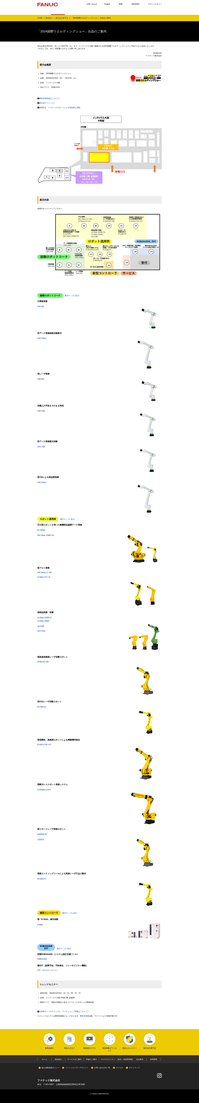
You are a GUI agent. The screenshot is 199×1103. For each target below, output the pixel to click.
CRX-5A (40, 307)
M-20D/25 (41, 707)
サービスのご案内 (74, 1059)
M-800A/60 (42, 834)
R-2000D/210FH (44, 790)
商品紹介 (49, 18)
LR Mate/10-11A (43, 577)
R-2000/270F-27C (44, 745)
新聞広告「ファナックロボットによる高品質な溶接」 (59, 108)
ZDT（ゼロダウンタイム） (47, 970)
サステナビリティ (108, 1059)
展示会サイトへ (44, 103)
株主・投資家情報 (125, 1059)
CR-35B (40, 626)
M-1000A (41, 530)
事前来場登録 (85, 1016)
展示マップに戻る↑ (72, 296)
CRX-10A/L (42, 338)
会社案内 (139, 1059)
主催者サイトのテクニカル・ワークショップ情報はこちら (61, 1011)
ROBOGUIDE (42, 959)
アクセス (119, 1068)
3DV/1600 (41, 631)
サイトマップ (134, 1068)
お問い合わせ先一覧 (102, 1068)
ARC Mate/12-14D (44, 573)
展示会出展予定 (62, 18)
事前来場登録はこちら (47, 98)
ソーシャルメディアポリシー (76, 1068)
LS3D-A (40, 840)
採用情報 (153, 1059)
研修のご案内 (91, 1059)
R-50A (40, 925)
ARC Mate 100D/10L (45, 535)
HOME (39, 18)
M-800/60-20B (43, 662)
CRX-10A (41, 411)
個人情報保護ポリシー (50, 1068)
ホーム (44, 1059)
